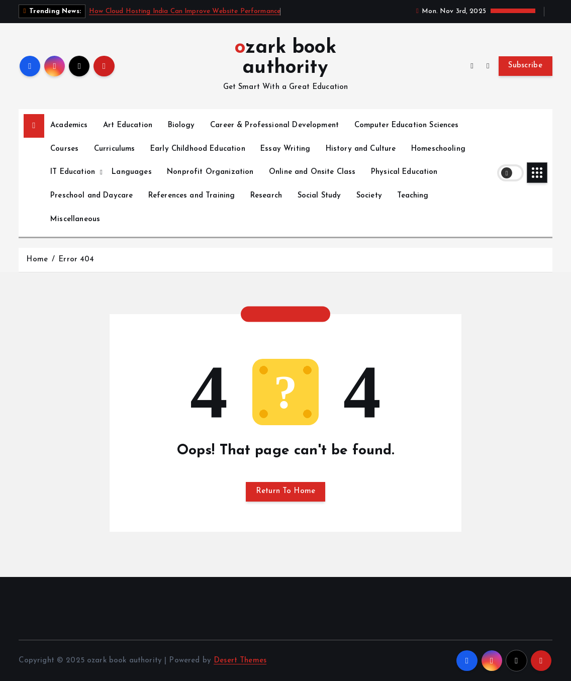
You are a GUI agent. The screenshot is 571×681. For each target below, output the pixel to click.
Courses (64, 149)
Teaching (412, 196)
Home (37, 259)
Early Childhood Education (197, 149)
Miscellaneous (75, 219)
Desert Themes (240, 660)
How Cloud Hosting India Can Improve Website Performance (184, 11)
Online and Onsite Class (312, 172)
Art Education (127, 125)
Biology (181, 125)
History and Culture (361, 149)
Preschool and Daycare (91, 196)
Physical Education (404, 172)
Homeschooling (438, 149)
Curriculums (114, 149)
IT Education (72, 172)
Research (266, 196)
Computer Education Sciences (406, 125)
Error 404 (76, 259)
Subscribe (525, 65)
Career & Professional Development (274, 125)
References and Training (191, 196)
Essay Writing (285, 149)
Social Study (319, 196)
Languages (131, 172)
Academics (68, 125)
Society (369, 196)
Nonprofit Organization (210, 172)
